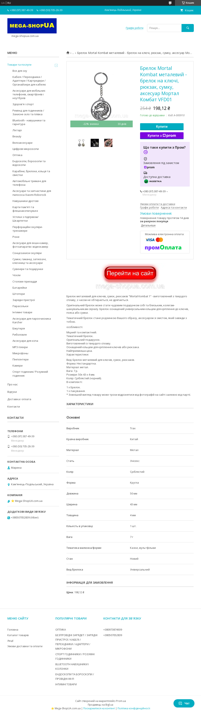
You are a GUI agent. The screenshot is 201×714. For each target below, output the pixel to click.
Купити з (162, 136)
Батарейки (20, 287)
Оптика (17, 155)
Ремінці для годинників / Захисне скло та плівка (28, 112)
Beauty (17, 136)
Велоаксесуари (22, 143)
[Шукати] (188, 28)
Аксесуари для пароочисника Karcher (32, 320)
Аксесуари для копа (25, 341)
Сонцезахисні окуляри (27, 253)
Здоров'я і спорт (23, 104)
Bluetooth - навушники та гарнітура (29, 122)
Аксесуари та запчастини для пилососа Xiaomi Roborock (32, 192)
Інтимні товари (22, 312)
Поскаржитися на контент (99, 708)
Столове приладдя (25, 281)
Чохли (17, 275)
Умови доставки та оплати (24, 646)
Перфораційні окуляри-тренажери (28, 228)
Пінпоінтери (21, 359)
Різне (16, 237)
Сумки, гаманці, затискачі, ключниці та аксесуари (29, 261)
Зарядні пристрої (24, 300)
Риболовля (20, 334)
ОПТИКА (60, 629)
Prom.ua (121, 701)
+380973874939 (112, 629)
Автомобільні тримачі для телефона (29, 183)
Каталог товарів (18, 635)
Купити (162, 126)
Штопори (19, 294)
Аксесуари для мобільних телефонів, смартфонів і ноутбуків (29, 94)
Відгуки (12, 392)
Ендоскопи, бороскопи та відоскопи (29, 163)
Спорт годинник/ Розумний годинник (30, 373)
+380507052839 (112, 635)
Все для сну (20, 71)
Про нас (12, 384)
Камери (18, 365)
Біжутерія (19, 328)
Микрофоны (20, 353)
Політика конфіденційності (134, 708)
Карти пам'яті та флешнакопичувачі (25, 209)
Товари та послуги (19, 64)
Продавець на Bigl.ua (100, 704)
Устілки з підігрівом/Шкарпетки (26, 218)
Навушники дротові (26, 201)
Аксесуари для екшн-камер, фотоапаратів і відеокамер (30, 244)
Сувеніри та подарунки (28, 269)
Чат (184, 703)
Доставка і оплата (19, 399)
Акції (10, 640)
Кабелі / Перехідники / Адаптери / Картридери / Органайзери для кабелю (29, 80)
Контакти (13, 406)
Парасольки (20, 306)
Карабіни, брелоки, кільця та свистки (31, 173)
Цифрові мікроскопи (26, 149)
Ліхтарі (17, 130)
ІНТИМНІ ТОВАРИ (66, 684)
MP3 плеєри (20, 347)
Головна (12, 629)
